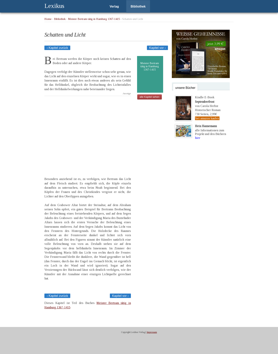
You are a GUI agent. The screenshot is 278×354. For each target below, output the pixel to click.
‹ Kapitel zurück (57, 47)
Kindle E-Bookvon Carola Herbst (206, 102)
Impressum (152, 332)
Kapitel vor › (157, 47)
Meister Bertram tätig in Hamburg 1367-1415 (94, 18)
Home (48, 18)
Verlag (114, 6)
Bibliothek (138, 6)
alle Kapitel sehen (149, 96)
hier (197, 137)
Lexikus (54, 5)
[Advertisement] (87, 133)
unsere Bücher (185, 87)
